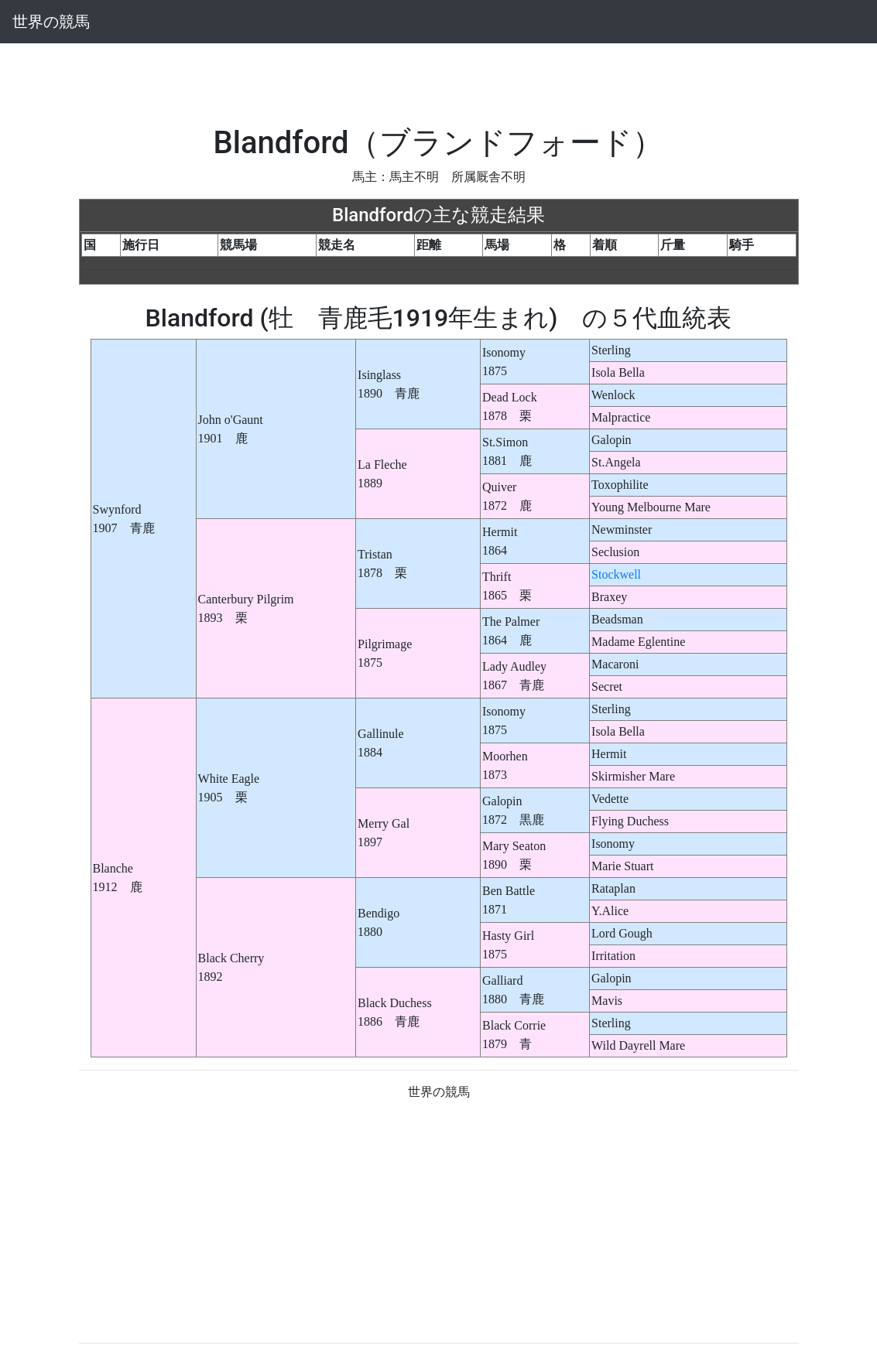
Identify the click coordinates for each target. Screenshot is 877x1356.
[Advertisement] (439, 78)
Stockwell (616, 574)
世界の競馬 (51, 21)
